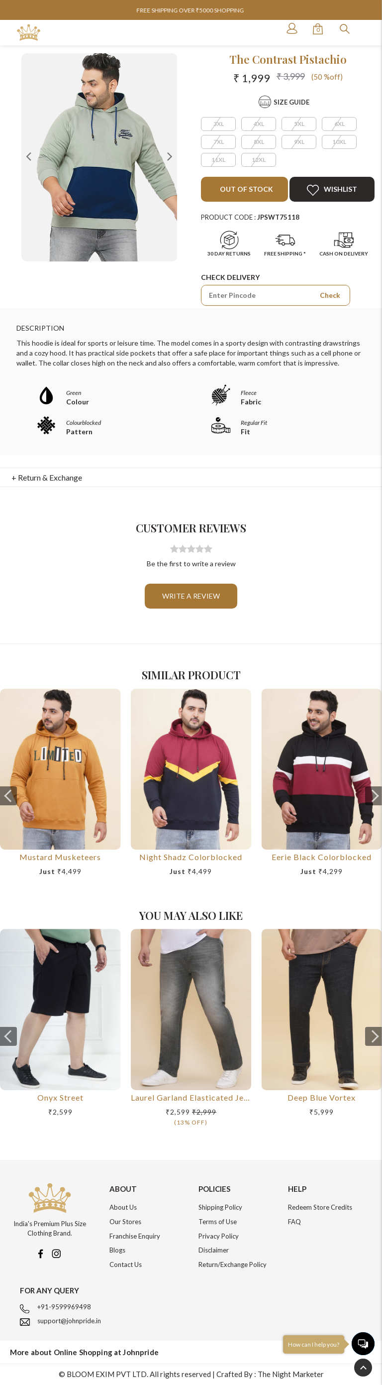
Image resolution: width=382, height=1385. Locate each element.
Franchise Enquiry (134, 1236)
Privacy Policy (218, 1236)
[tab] (191, 477)
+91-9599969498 (64, 1307)
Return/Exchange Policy (232, 1264)
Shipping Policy (220, 1207)
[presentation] (8, 795)
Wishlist (332, 190)
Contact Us (125, 1264)
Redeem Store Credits (320, 1207)
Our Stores (125, 1222)
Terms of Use (217, 1222)
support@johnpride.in (69, 1321)
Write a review (191, 596)
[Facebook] (40, 1253)
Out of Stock (245, 189)
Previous (28, 155)
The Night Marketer (291, 1374)
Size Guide (291, 102)
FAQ (294, 1222)
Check (330, 295)
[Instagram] (56, 1253)
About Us (123, 1207)
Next (169, 155)
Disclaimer (213, 1250)
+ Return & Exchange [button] (46, 477)
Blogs (117, 1250)
